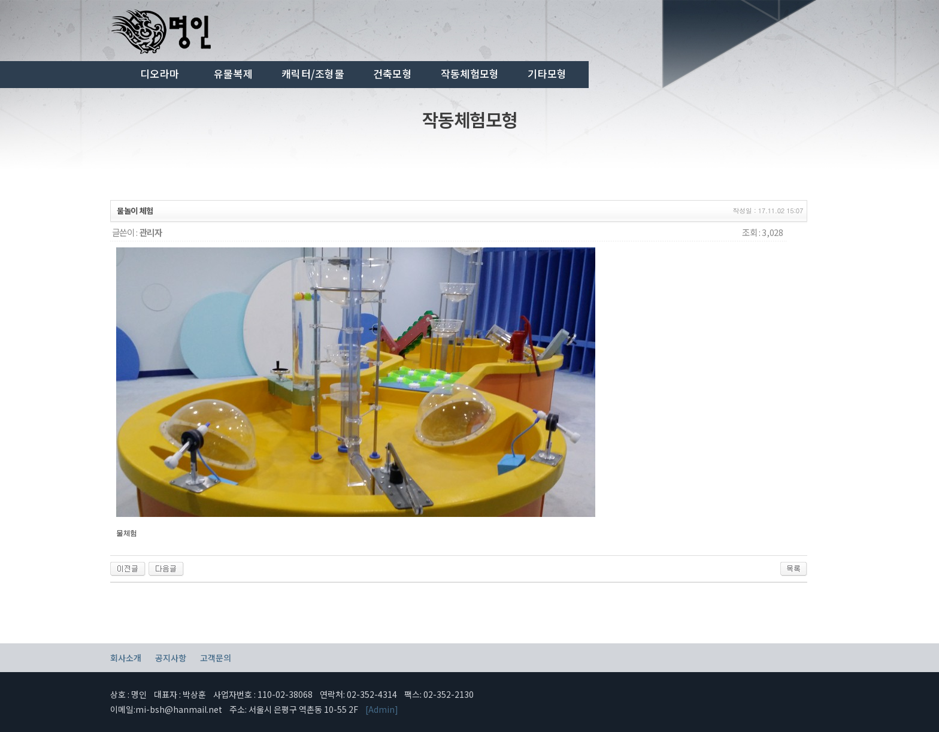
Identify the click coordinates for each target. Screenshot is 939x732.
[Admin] (381, 709)
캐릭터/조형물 (312, 73)
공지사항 (170, 658)
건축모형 (392, 73)
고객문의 (215, 658)
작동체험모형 (470, 73)
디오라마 (159, 73)
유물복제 (233, 73)
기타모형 (547, 73)
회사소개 (125, 658)
